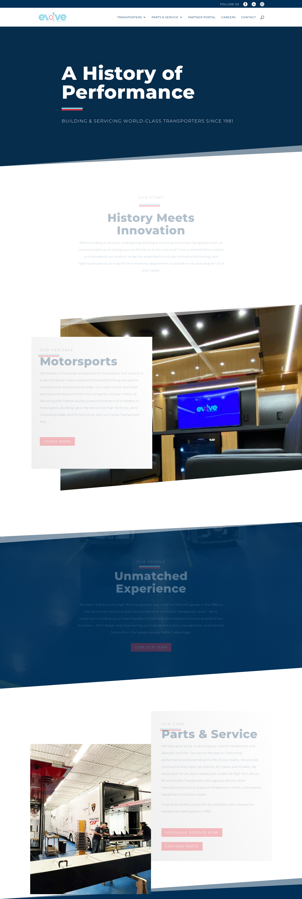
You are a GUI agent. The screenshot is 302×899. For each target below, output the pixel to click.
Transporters (129, 17)
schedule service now (192, 832)
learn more (57, 441)
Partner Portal (202, 17)
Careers (228, 17)
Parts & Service (165, 17)
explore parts (182, 846)
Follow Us (229, 4)
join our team (151, 647)
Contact (248, 17)
